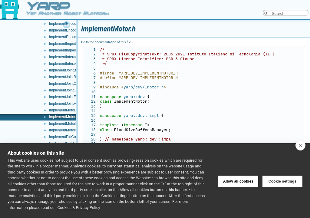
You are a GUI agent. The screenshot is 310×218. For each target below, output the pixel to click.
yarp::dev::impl (141, 115)
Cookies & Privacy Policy (78, 207)
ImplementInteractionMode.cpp (74, 57)
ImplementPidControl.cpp (69, 137)
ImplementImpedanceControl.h (74, 50)
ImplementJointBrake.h (67, 77)
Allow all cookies (238, 180)
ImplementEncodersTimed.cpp (73, 30)
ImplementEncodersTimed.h (71, 37)
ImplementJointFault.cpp (69, 97)
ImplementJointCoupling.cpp (72, 83)
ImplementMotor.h (63, 117)
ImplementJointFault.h (67, 103)
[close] (300, 145)
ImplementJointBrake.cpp (69, 70)
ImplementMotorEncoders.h (71, 130)
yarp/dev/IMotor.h (144, 87)
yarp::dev (134, 96)
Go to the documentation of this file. (106, 42)
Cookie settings (282, 180)
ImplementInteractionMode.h (72, 63)
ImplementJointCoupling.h (70, 90)
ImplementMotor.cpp (65, 110)
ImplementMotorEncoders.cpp (73, 123)
